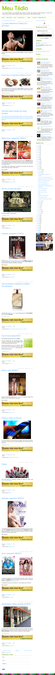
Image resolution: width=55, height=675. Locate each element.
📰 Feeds (2, 17)
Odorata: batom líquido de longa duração (45, 179)
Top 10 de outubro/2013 (11, 336)
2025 (38, 147)
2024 (38, 149)
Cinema (14, 457)
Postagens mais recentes (7, 650)
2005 (38, 227)
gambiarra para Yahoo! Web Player (8, 347)
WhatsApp (24, 3)
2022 (38, 152)
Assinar (44, 35)
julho (39, 204)
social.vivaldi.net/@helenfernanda (43, 51)
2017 (38, 161)
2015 (38, 164)
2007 (38, 223)
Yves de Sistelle (23, 328)
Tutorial (17, 457)
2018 (38, 159)
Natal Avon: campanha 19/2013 (14, 138)
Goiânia (12, 181)
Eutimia (10, 492)
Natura (13, 412)
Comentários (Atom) (7, 652)
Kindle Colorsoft (9, 17)
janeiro (39, 213)
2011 (38, 216)
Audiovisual (11, 457)
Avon (10, 105)
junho (39, 206)
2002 (38, 232)
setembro (40, 201)
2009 (38, 220)
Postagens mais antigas (28, 650)
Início (3, 3)
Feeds (28, 3)
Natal (14, 181)
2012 (38, 215)
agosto (39, 202)
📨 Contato (28, 17)
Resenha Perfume (17, 68)
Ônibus (13, 645)
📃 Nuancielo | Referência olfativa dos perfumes (45, 71)
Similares (21, 68)
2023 (38, 150)
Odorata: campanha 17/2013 (13, 233)
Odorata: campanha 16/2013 (13, 498)
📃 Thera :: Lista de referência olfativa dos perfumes (46, 95)
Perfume (12, 68)
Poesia (10, 228)
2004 (38, 228)
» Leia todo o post (5, 55)
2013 (38, 168)
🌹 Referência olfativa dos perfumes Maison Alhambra (46, 87)
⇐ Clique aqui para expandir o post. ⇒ (8, 20)
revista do (18, 397)
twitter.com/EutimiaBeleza (7, 480)
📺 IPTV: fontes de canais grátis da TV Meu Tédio (46, 111)
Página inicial (17, 650)
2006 (38, 225)
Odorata (13, 277)
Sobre (17, 3)
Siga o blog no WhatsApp (41, 20)
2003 (38, 230)
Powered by (44, 38)
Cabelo (12, 105)
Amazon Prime (10, 3)
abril (39, 207)
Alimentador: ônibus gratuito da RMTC (16, 604)
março (39, 209)
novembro (40, 171)
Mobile (6, 3)
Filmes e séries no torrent (11, 418)
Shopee (14, 3)
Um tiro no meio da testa (11, 189)
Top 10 (10, 363)
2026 (38, 145)
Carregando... (38, 56)
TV (18, 457)
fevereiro (40, 211)
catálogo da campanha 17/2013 (15, 260)
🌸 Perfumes (34, 17)
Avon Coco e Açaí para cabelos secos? (16, 75)
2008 (38, 221)
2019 (38, 157)
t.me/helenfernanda (43, 43)
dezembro (40, 169)
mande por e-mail (14, 580)
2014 (38, 166)
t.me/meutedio (38, 46)
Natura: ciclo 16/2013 (10, 370)
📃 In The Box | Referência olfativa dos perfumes (46, 63)
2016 (38, 162)
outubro (39, 172)
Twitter (4, 464)
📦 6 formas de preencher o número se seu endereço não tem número (47, 79)
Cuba (10, 68)
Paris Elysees (12, 313)
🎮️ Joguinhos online (42, 17)
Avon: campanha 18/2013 (11, 553)
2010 (38, 218)
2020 (38, 156)
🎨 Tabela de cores (21, 17)
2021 (38, 154)
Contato (20, 3)
